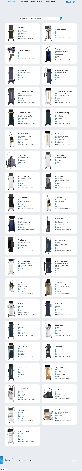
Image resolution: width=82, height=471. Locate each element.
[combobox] (3, 469)
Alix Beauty (39, 1)
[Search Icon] (73, 1)
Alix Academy (47, 1)
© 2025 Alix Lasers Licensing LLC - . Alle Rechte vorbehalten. (18, 460)
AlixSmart (33, 1)
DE (2, 469)
